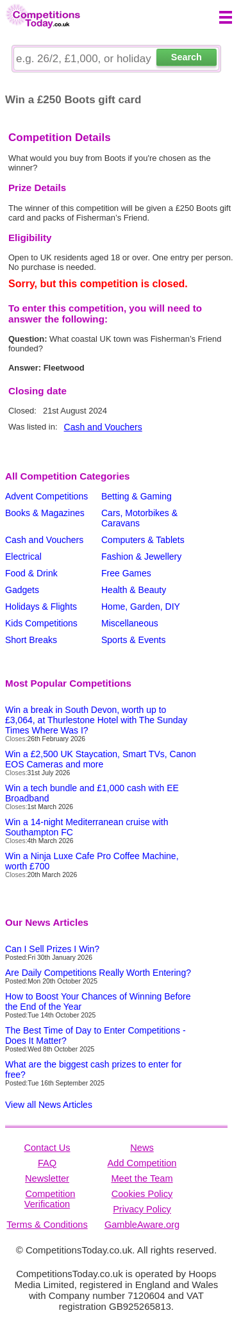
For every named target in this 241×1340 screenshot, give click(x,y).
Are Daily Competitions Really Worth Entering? (98, 972)
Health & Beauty (133, 590)
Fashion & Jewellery (141, 556)
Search (186, 57)
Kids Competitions (41, 623)
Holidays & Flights (41, 606)
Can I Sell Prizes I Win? (52, 949)
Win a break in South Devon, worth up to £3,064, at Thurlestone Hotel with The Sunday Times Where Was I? (96, 720)
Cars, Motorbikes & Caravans (139, 518)
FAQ (47, 1163)
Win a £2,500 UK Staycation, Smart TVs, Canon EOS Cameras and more (100, 759)
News (141, 1148)
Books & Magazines (45, 513)
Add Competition (142, 1163)
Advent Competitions (46, 496)
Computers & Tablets (143, 540)
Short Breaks (31, 640)
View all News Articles (48, 1105)
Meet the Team (141, 1178)
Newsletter (47, 1178)
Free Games (126, 573)
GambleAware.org (141, 1224)
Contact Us (47, 1148)
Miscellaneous (129, 623)
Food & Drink (31, 573)
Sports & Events (133, 640)
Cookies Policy (142, 1194)
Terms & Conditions (46, 1224)
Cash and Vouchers (103, 427)
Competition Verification (50, 1199)
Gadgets (22, 590)
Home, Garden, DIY (140, 606)
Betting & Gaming (136, 496)
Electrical (23, 556)
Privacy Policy (142, 1209)
